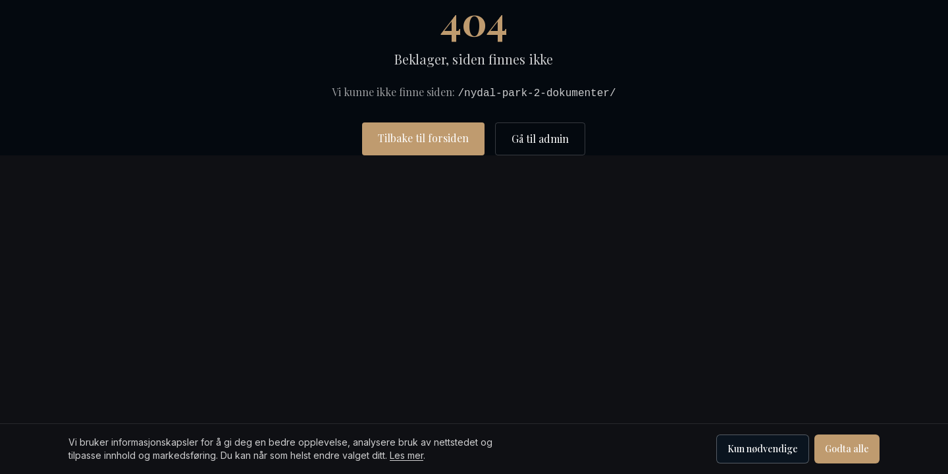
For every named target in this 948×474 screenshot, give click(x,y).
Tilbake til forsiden (423, 138)
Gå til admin (540, 138)
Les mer (406, 455)
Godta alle (847, 448)
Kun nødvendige (762, 448)
